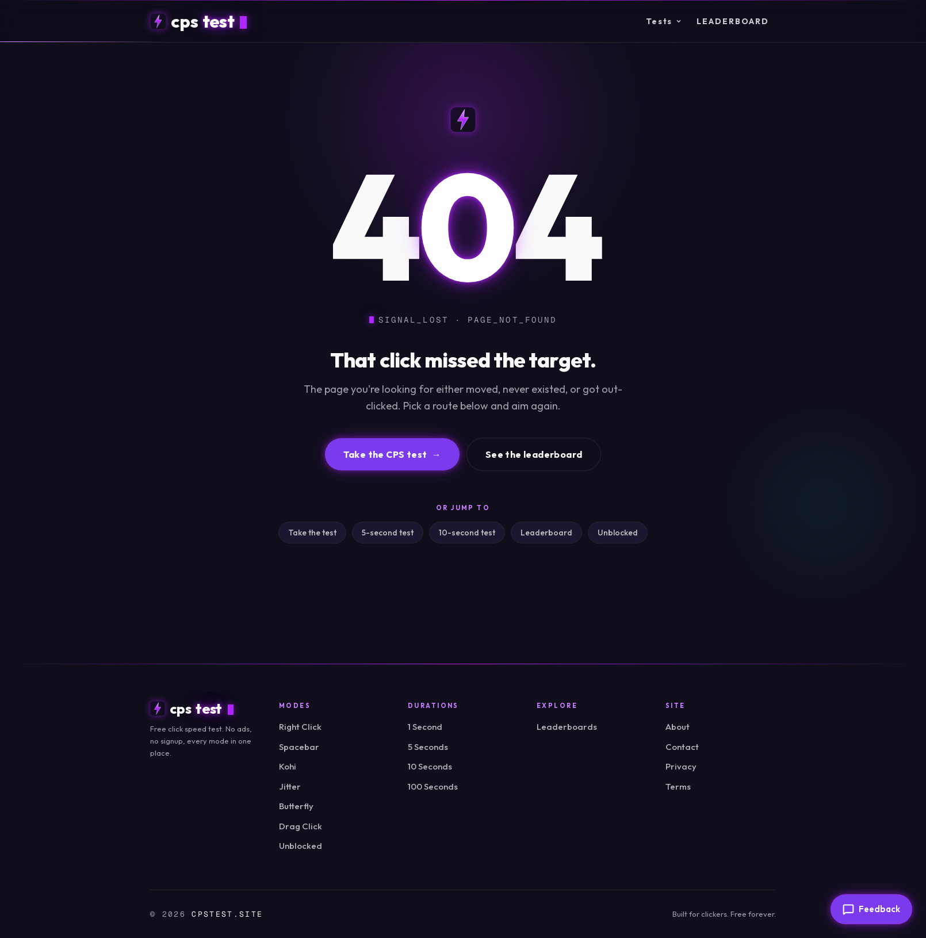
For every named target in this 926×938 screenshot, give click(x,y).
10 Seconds (430, 766)
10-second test (467, 532)
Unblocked (618, 532)
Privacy (681, 766)
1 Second (425, 726)
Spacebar (299, 746)
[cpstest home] (198, 21)
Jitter (290, 786)
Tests (664, 21)
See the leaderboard (534, 454)
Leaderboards (567, 726)
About (677, 726)
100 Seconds (433, 786)
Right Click (300, 726)
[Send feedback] (871, 909)
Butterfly (296, 806)
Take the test (312, 532)
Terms (678, 786)
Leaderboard (733, 21)
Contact (682, 746)
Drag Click (300, 826)
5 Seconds (428, 746)
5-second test (388, 532)
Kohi (287, 766)
